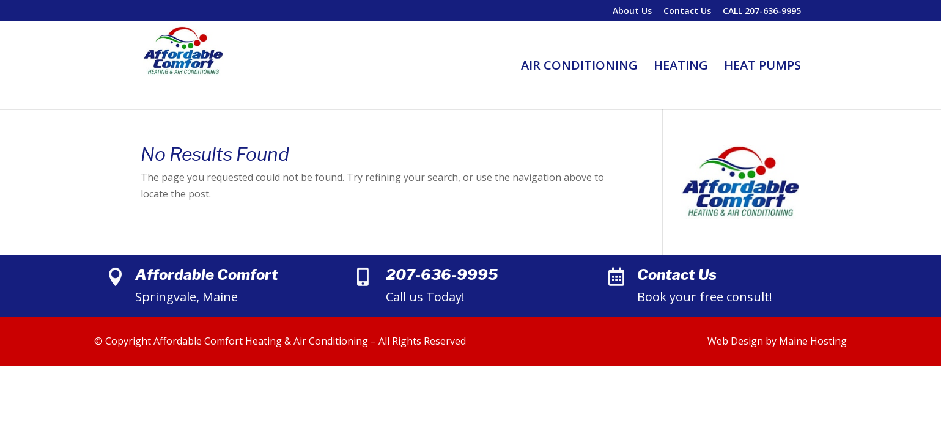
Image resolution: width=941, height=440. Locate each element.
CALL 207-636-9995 (762, 11)
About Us (632, 11)
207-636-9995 (442, 275)
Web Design (735, 341)
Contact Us (687, 11)
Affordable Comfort (206, 275)
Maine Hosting (813, 341)
